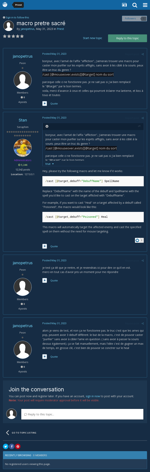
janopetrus (27, 29)
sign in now (93, 396)
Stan (23, 120)
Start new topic (92, 38)
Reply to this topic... (39, 414)
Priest (60, 29)
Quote (54, 103)
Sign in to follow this (17, 17)
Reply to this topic (127, 38)
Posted (54, 53)
